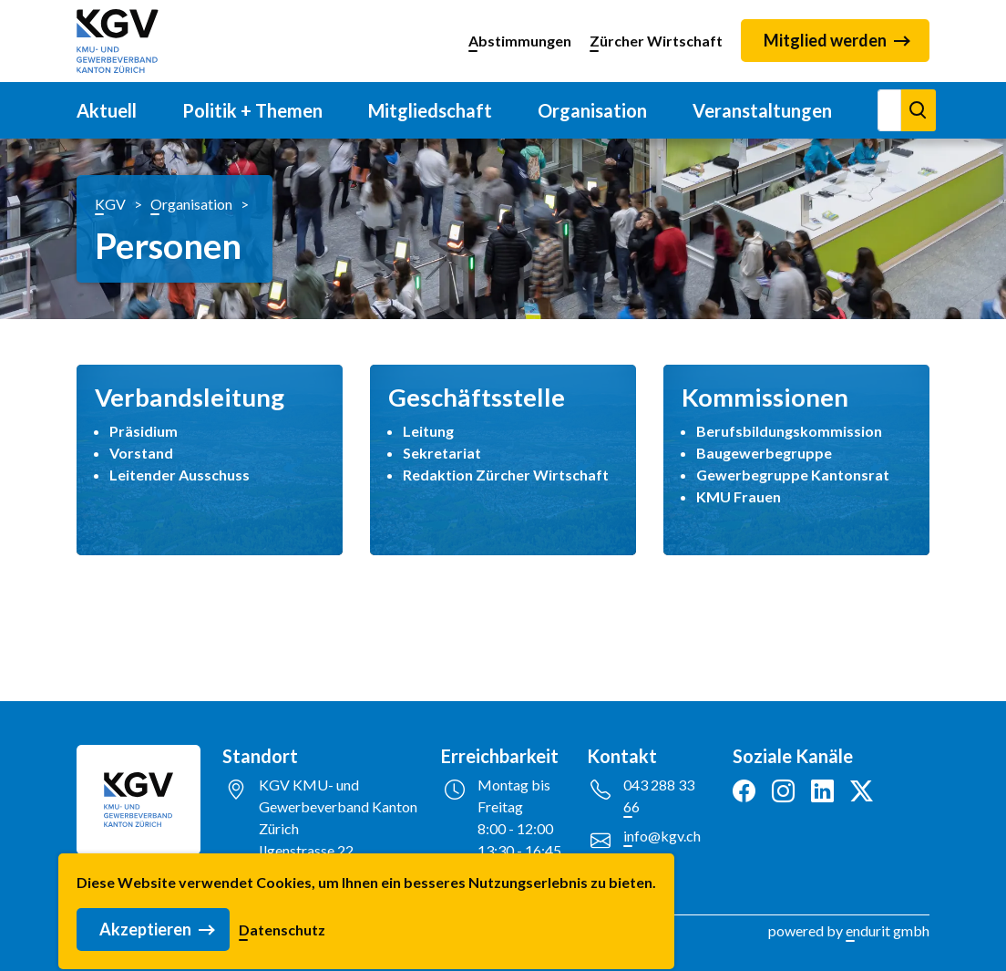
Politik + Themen (252, 110)
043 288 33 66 (658, 795)
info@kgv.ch (662, 835)
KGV (110, 203)
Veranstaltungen (762, 110)
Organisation (592, 110)
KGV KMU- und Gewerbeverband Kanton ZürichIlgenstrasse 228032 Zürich (338, 828)
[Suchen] (889, 110)
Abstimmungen (519, 40)
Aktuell (107, 110)
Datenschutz (282, 955)
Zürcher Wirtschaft (656, 40)
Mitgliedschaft (430, 110)
